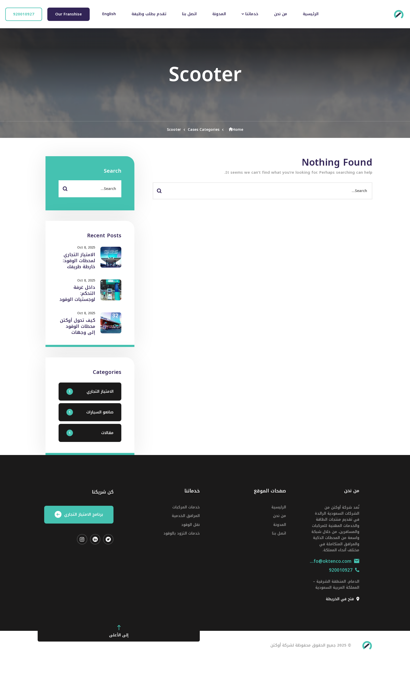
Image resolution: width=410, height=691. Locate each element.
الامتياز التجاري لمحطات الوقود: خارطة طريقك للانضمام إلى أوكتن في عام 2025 (79, 270)
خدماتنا (192, 490)
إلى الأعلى (119, 631)
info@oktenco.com (334, 561)
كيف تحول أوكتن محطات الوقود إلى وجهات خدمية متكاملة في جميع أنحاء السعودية (77, 335)
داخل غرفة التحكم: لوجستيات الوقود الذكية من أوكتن (77, 296)
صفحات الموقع (270, 490)
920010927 (344, 570)
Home (234, 130)
